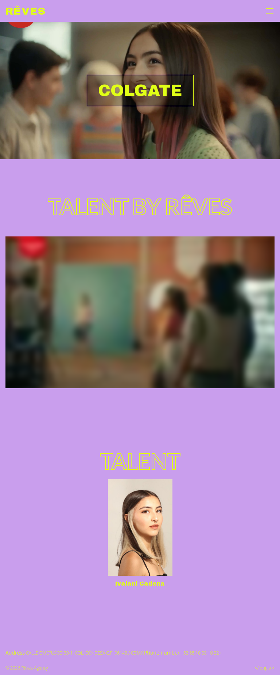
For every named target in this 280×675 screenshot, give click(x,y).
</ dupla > (265, 668)
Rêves (25, 11)
